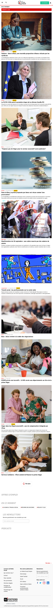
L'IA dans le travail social (10, 507)
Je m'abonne (45, 2)
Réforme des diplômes (27, 507)
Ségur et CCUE (41, 507)
